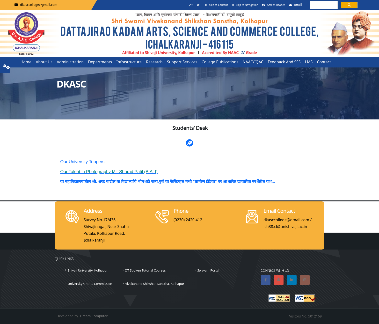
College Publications (220, 62)
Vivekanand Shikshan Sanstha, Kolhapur (154, 283)
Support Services (182, 62)
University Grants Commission (90, 283)
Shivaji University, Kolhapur (88, 270)
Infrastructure (129, 62)
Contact (324, 62)
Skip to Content (218, 5)
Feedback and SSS (284, 62)
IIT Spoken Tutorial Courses (145, 270)
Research (154, 62)
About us (44, 62)
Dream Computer (94, 316)
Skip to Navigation (247, 5)
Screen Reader (276, 5)
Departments (100, 62)
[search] (323, 5)
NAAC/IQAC (253, 62)
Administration (70, 62)
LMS (309, 62)
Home (25, 62)
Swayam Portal (208, 270)
